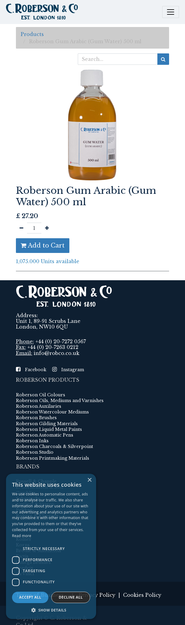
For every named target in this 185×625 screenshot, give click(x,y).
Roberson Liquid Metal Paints (49, 429)
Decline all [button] (71, 597)
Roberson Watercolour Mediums (52, 412)
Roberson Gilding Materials (47, 423)
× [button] (89, 480)
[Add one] (47, 228)
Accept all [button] (30, 597)
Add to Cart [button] (43, 245)
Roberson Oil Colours (40, 395)
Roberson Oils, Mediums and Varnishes (60, 400)
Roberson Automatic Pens (44, 435)
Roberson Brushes (36, 417)
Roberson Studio (34, 452)
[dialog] (51, 546)
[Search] (163, 59)
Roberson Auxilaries (38, 406)
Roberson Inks (32, 440)
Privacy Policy (97, 595)
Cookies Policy (142, 595)
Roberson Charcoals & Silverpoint (54, 446)
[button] (51, 610)
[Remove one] (21, 228)
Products (32, 34)
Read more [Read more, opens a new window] (21, 535)
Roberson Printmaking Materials (52, 458)
